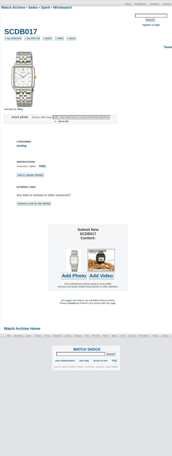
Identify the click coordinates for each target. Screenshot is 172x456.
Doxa (47, 336)
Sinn (123, 336)
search (167, 3)
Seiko (114, 336)
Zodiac (165, 336)
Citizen (38, 336)
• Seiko (32, 7)
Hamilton (57, 336)
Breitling (18, 336)
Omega (78, 336)
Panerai (96, 336)
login (157, 25)
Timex (155, 336)
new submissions (65, 360)
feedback (140, 3)
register (146, 25)
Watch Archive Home (22, 329)
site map (84, 360)
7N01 (42, 166)
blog (128, 3)
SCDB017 (20, 32)
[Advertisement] (67, 18)
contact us (73, 303)
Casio (28, 336)
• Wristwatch (61, 7)
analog (22, 145)
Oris (87, 336)
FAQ (114, 360)
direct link (63, 121)
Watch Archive (13, 7)
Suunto (132, 336)
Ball (9, 336)
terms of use (100, 360)
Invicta (68, 336)
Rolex (105, 336)
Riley (20, 109)
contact (154, 3)
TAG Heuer (144, 336)
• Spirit (44, 7)
